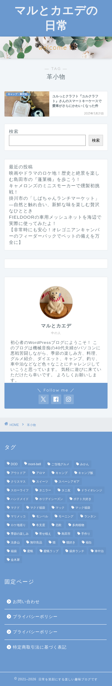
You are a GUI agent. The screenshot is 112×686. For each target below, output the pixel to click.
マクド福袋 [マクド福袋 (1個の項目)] (37, 507)
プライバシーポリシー (35, 616)
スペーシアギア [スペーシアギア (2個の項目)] (69, 481)
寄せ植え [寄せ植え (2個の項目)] (45, 533)
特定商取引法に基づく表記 (40, 647)
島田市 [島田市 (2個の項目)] (66, 533)
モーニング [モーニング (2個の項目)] (66, 516)
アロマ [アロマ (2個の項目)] (40, 473)
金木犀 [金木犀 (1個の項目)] (15, 559)
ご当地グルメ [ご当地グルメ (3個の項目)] (60, 464)
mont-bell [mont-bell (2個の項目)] (34, 464)
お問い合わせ (26, 601)
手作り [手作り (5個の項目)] (85, 533)
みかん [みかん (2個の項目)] (84, 464)
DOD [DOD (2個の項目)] (14, 464)
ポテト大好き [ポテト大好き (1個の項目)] (82, 499)
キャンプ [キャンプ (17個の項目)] (61, 473)
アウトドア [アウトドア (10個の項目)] (18, 473)
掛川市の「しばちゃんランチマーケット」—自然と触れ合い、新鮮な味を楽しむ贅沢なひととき (54, 204)
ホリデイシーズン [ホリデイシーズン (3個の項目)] (51, 499)
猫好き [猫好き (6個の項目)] (70, 542)
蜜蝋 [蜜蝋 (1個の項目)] (30, 551)
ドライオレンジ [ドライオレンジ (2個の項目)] (91, 490)
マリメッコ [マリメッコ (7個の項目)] (18, 516)
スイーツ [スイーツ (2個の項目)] (42, 481)
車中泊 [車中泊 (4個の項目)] (99, 551)
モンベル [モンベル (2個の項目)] (42, 516)
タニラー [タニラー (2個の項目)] (45, 490)
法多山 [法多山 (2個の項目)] (15, 542)
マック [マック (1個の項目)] (60, 507)
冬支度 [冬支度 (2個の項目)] (40, 525)
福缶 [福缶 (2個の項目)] (89, 542)
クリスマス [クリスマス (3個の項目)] (18, 481)
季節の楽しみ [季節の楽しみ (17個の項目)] (20, 533)
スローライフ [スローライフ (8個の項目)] (20, 490)
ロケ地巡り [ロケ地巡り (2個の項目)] (18, 525)
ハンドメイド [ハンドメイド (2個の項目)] (20, 499)
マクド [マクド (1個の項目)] (15, 507)
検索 (14, 131)
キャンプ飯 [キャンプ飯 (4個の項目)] (85, 473)
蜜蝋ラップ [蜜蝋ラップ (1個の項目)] (51, 551)
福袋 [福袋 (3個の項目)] (14, 551)
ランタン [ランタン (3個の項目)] (90, 516)
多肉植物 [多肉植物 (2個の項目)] (78, 525)
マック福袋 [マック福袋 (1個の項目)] (82, 507)
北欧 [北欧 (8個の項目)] (59, 525)
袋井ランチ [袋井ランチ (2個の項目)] (76, 551)
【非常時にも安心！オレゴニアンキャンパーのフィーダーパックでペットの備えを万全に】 (54, 236)
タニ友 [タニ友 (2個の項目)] (66, 490)
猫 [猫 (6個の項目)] (54, 542)
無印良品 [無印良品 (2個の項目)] (36, 542)
